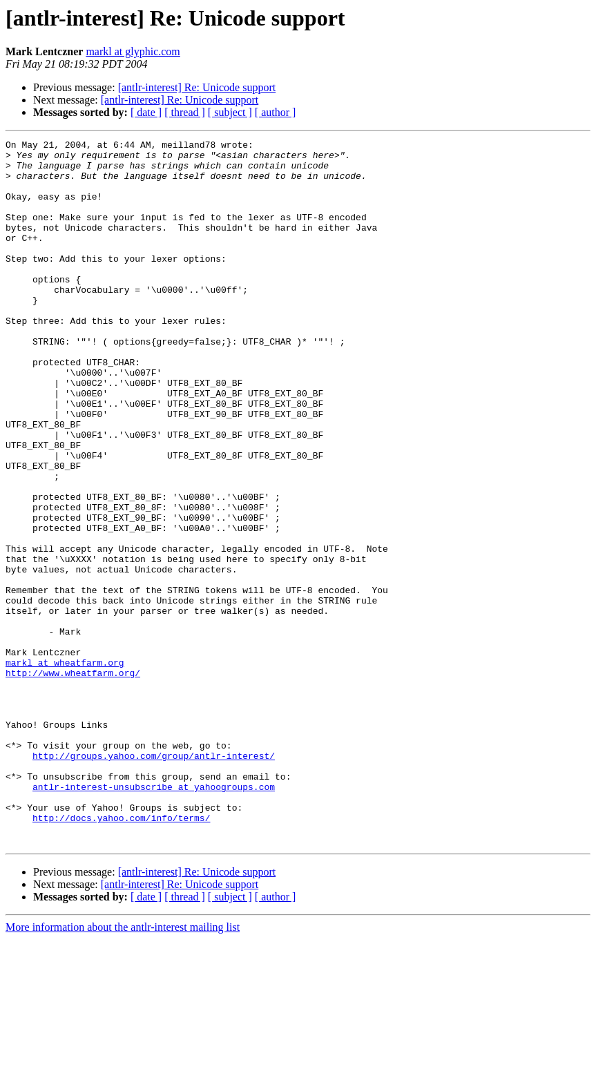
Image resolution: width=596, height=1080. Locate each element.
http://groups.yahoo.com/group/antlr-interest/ (153, 880)
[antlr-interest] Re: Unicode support (197, 87)
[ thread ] (184, 112)
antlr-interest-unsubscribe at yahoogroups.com (153, 917)
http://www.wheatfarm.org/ (73, 780)
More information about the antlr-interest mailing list (123, 1068)
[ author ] (275, 112)
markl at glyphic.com (133, 51)
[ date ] (146, 112)
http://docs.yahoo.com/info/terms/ (121, 954)
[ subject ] (230, 112)
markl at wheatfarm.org (65, 768)
